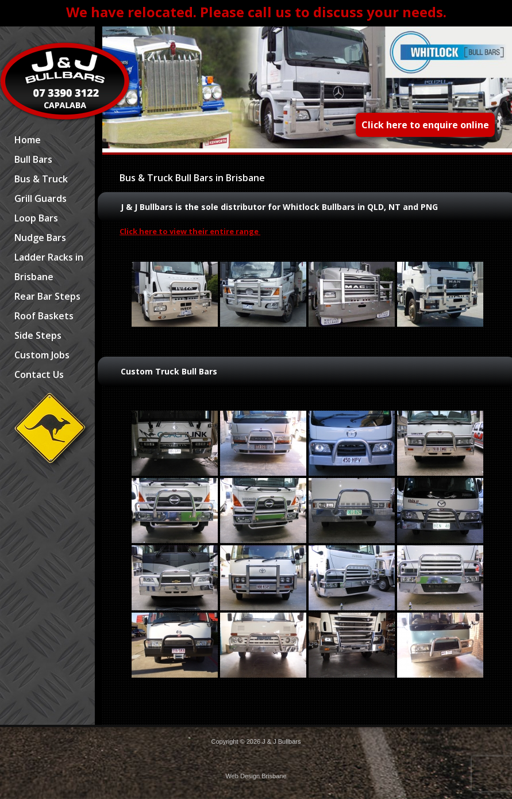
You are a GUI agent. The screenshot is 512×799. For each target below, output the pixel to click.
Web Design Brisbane (255, 776)
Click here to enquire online (425, 124)
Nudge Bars (40, 237)
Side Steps (37, 335)
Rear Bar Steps (47, 296)
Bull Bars (33, 159)
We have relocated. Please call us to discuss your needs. (256, 11)
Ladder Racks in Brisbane (48, 267)
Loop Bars (36, 218)
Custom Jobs (42, 355)
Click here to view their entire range (190, 231)
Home (27, 139)
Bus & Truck (41, 179)
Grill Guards (40, 198)
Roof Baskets (44, 315)
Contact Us (39, 374)
